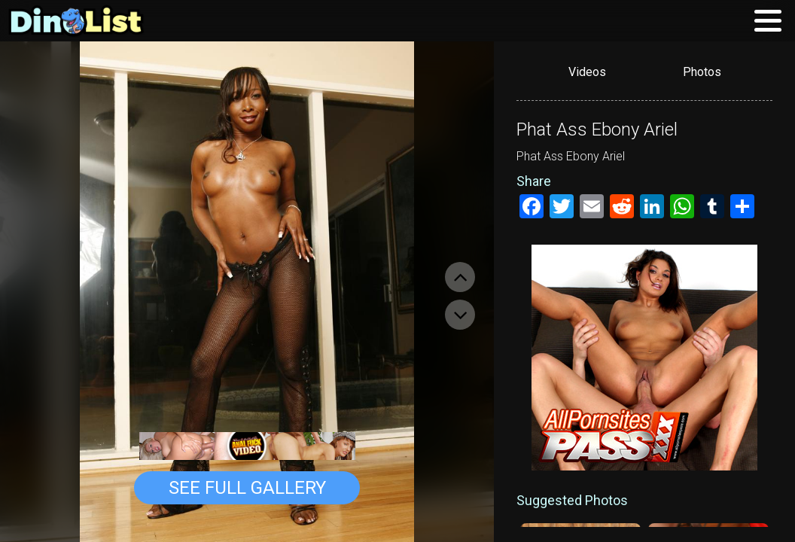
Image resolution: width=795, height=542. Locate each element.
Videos (587, 72)
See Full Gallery (247, 487)
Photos (702, 72)
